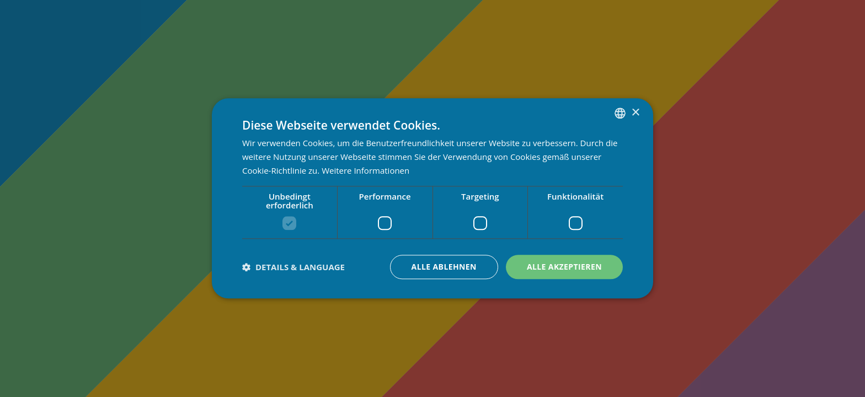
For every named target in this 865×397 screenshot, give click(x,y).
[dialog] (432, 198)
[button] (293, 267)
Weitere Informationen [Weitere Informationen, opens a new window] (365, 170)
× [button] (635, 113)
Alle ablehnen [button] (444, 266)
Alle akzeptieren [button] (564, 266)
